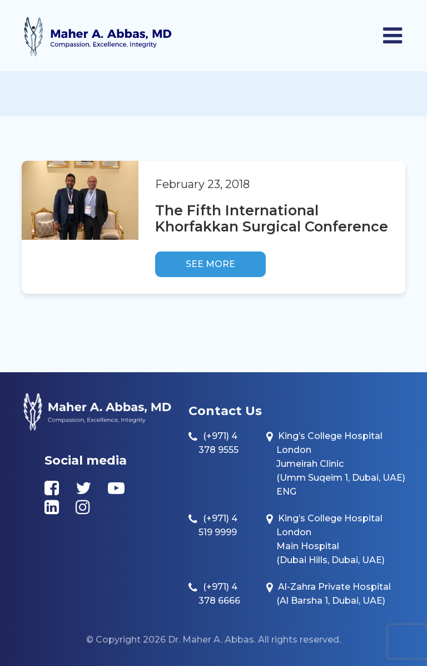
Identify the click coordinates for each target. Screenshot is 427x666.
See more (210, 264)
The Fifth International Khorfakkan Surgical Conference (271, 218)
